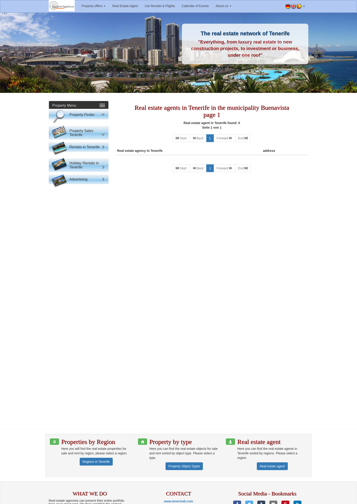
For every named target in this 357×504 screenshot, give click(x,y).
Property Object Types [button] (184, 436)
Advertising (78, 374)
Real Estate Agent (125, 6)
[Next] (224, 138)
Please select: (80, 125)
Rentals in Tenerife (84, 299)
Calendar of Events (195, 6)
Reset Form (78, 208)
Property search (78, 199)
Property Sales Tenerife (81, 223)
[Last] (243, 138)
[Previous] (198, 138)
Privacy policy (251, 499)
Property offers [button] (93, 6)
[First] (181, 138)
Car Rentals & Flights (160, 6)
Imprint (234, 499)
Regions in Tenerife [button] (96, 431)
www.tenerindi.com (178, 471)
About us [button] (223, 6)
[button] (295, 6)
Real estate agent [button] (272, 436)
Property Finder (81, 115)
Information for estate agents (206, 499)
